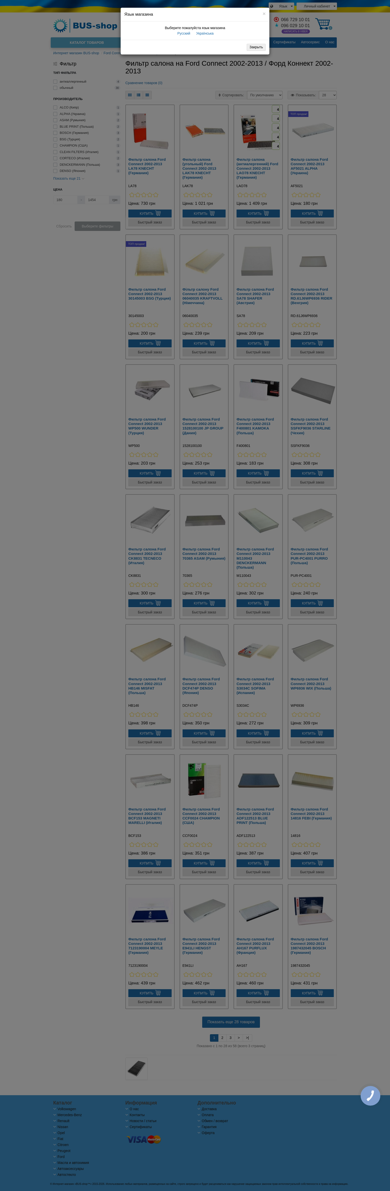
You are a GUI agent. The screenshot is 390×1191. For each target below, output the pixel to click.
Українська (204, 33)
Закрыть (256, 47)
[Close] (264, 13)
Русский (183, 33)
